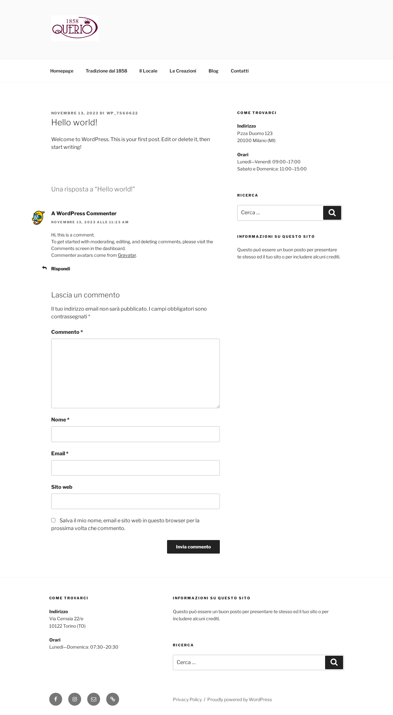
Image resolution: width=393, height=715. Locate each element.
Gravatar (127, 255)
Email (60, 453)
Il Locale (148, 70)
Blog (214, 70)
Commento (67, 332)
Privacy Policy (187, 699)
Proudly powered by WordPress (239, 699)
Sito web (61, 487)
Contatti (240, 70)
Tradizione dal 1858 (106, 70)
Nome (60, 420)
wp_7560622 (122, 113)
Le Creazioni (183, 70)
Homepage (61, 70)
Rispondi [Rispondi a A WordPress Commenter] (60, 268)
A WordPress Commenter (84, 213)
